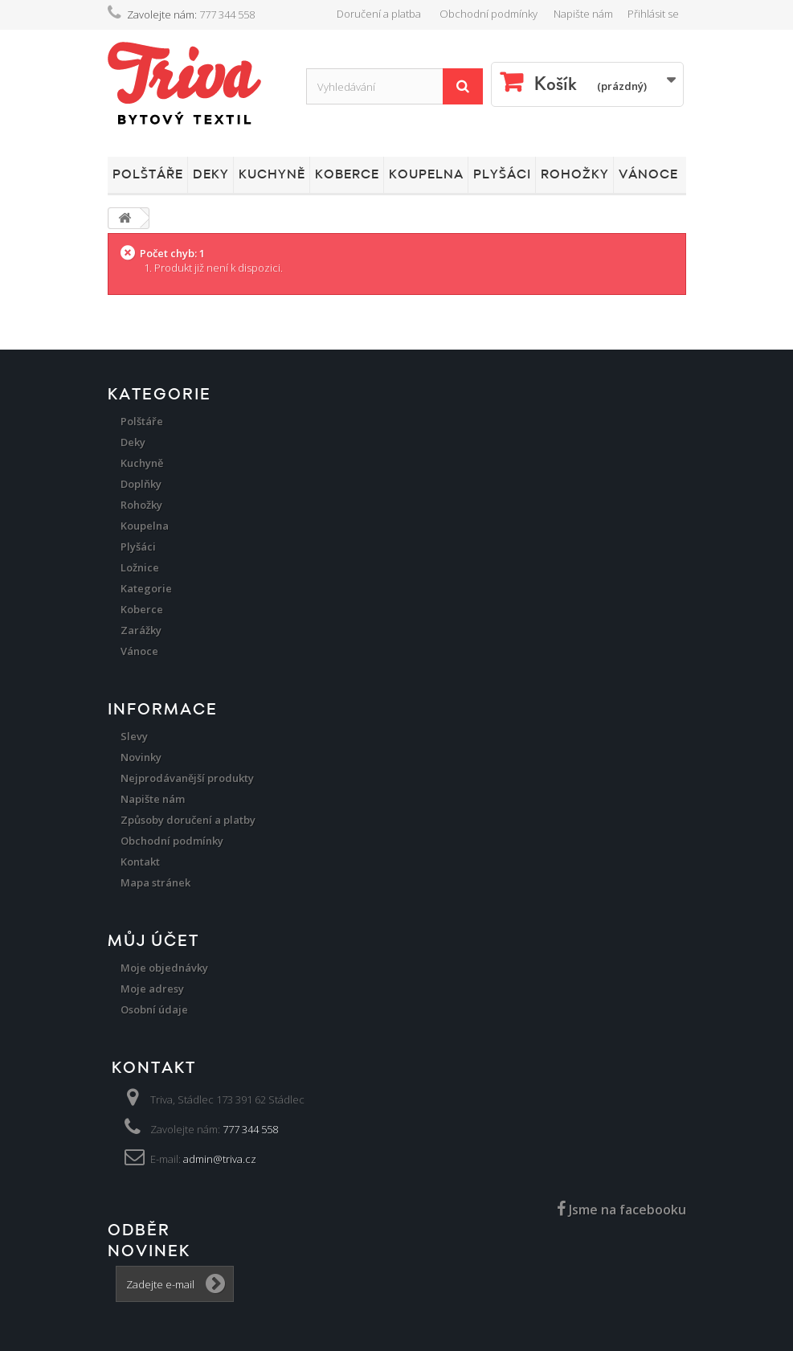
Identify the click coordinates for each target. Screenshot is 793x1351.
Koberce (347, 174)
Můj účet (153, 941)
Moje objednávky (164, 967)
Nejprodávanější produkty (187, 778)
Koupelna (426, 174)
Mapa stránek (155, 882)
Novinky (141, 757)
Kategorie (146, 588)
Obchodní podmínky (488, 13)
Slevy (134, 736)
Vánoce (648, 174)
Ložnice (140, 567)
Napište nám (583, 13)
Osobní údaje (154, 1009)
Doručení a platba (379, 13)
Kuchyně (272, 174)
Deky (211, 174)
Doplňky (141, 484)
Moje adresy (152, 988)
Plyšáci (502, 174)
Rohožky (575, 174)
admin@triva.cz (219, 1159)
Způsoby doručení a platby (188, 820)
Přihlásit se (653, 13)
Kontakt (140, 861)
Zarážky (141, 630)
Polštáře (147, 174)
